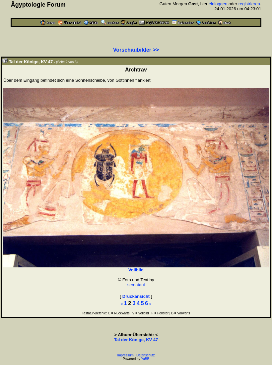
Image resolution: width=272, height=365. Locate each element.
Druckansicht (136, 296)
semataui (136, 284)
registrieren (249, 3)
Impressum (125, 355)
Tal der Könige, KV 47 (136, 339)
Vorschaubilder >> (136, 50)
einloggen (218, 3)
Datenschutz (145, 355)
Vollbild (136, 269)
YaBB (145, 359)
